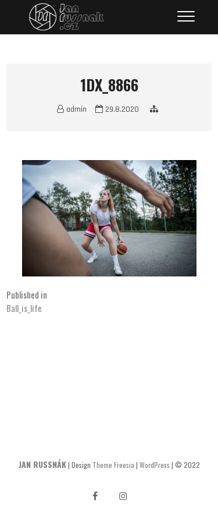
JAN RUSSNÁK (42, 464)
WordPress (155, 465)
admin (72, 109)
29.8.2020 (117, 109)
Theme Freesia (113, 465)
